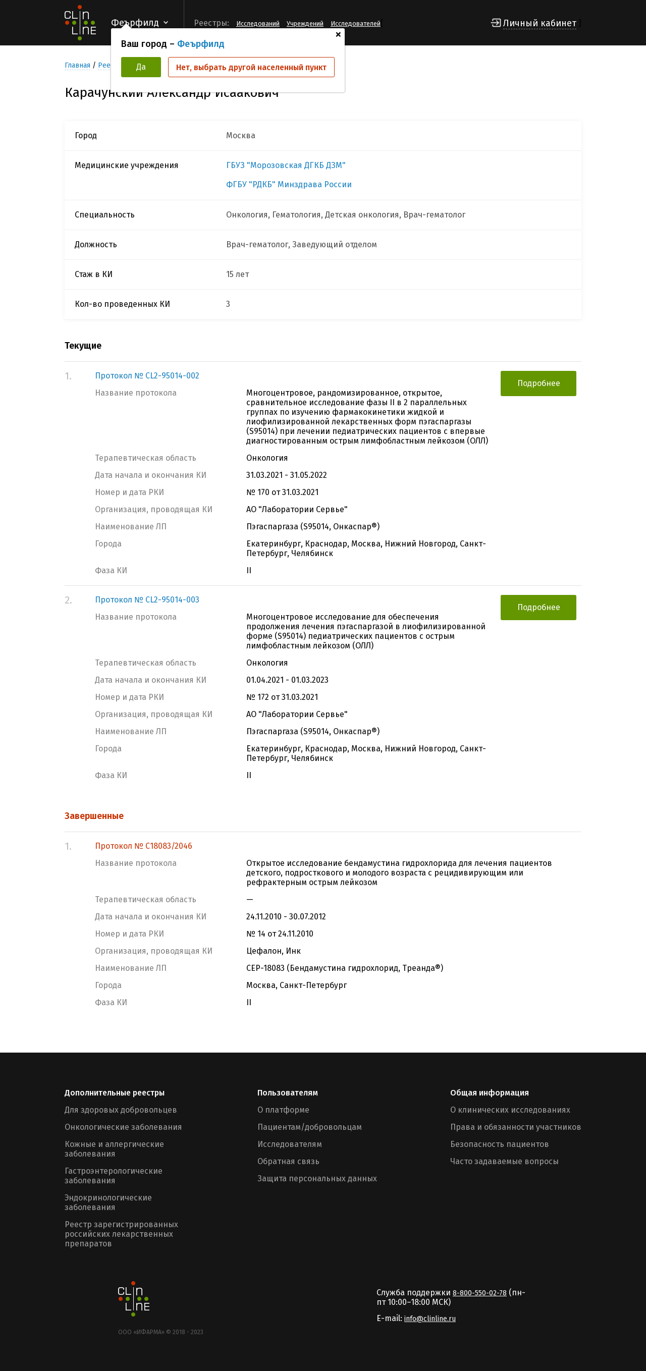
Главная (77, 65)
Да (141, 67)
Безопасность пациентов (499, 1144)
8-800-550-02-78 (480, 1293)
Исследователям (289, 1144)
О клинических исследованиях (510, 1110)
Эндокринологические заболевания (108, 1202)
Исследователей (356, 23)
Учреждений (305, 23)
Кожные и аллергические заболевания (114, 1149)
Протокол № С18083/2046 (143, 846)
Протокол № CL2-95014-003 (147, 600)
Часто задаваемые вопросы (504, 1161)
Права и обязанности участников (515, 1127)
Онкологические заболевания (123, 1127)
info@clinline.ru (430, 1318)
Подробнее (538, 383)
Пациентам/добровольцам (309, 1127)
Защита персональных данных (317, 1178)
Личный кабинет (539, 23)
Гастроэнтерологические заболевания (114, 1175)
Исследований (258, 23)
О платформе (283, 1110)
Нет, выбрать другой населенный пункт (251, 67)
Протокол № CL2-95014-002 (147, 375)
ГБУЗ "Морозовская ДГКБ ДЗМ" (286, 165)
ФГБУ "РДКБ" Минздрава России (289, 184)
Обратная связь (288, 1161)
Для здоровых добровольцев (121, 1110)
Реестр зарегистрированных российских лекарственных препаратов (121, 1234)
